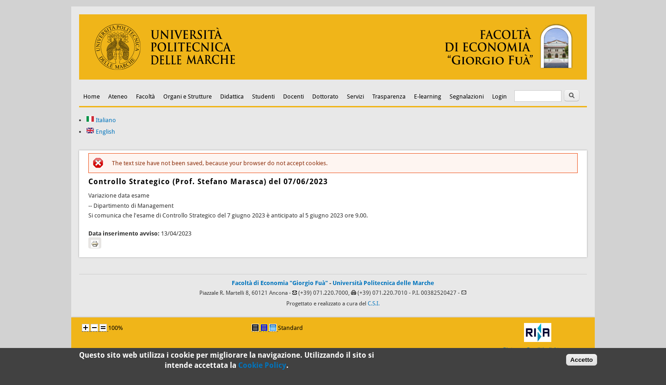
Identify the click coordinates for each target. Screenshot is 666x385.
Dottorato (325, 96)
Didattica (232, 96)
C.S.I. (374, 303)
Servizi (355, 96)
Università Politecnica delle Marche (383, 282)
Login (499, 96)
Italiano (101, 120)
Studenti (263, 96)
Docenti (293, 96)
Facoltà (145, 96)
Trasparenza (389, 96)
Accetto (581, 361)
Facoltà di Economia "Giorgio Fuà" (280, 282)
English (100, 131)
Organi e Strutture (187, 96)
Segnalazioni (467, 96)
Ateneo (118, 96)
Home (91, 96)
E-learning (427, 96)
